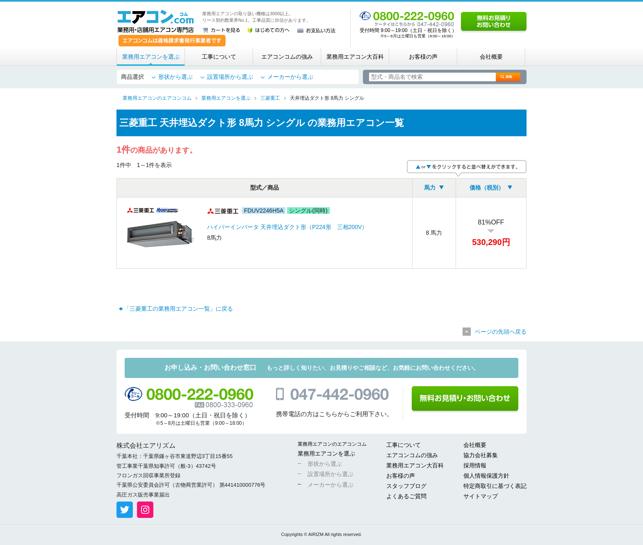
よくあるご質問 (406, 496)
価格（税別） (487, 187)
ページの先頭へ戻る (501, 331)
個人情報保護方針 (486, 475)
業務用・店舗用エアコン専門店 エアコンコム (155, 21)
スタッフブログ (406, 486)
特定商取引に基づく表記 (495, 486)
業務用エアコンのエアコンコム (332, 444)
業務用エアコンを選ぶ (151, 56)
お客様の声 (423, 56)
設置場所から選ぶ (230, 76)
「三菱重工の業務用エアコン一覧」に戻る (178, 308)
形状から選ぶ (175, 76)
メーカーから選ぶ (290, 76)
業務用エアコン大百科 (355, 56)
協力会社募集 (480, 455)
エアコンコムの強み (287, 56)
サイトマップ (480, 496)
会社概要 (491, 56)
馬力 (430, 187)
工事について (219, 56)
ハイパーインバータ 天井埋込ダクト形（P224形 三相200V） (287, 227)
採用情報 (474, 465)
